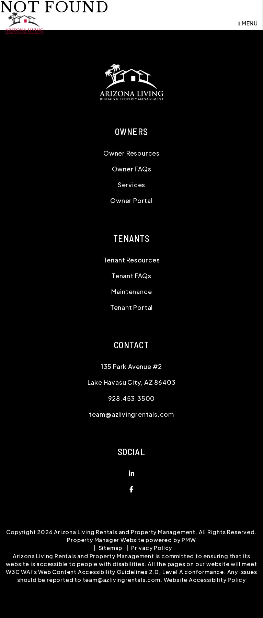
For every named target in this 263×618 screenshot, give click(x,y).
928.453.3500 (131, 398)
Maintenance (131, 291)
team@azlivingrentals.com (131, 414)
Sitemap (111, 547)
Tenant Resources (131, 260)
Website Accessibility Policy (205, 579)
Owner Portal (131, 200)
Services (131, 185)
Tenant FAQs (131, 276)
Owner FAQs (131, 169)
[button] (131, 473)
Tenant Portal (131, 307)
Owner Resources (131, 153)
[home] (24, 22)
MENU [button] (248, 23)
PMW (189, 539)
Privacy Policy (151, 547)
